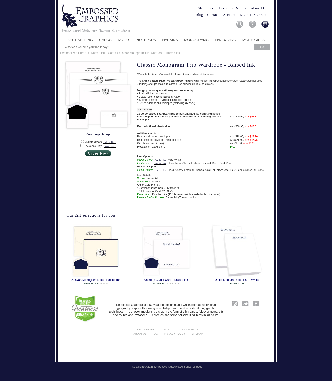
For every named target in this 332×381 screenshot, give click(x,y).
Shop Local (206, 8)
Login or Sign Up (253, 15)
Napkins (170, 40)
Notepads (146, 40)
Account (229, 15)
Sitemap (197, 333)
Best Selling (80, 40)
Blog (199, 15)
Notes (124, 40)
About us (140, 333)
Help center (146, 329)
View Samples (160, 160)
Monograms (196, 40)
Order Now (98, 153)
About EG (258, 8)
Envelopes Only (100, 146)
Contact (213, 15)
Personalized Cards (73, 53)
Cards (105, 40)
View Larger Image (98, 134)
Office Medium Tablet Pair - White (236, 280)
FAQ (155, 333)
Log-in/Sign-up (189, 329)
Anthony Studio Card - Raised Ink (166, 280)
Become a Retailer (233, 8)
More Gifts (253, 40)
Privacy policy (174, 333)
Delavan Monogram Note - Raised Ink (95, 280)
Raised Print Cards (103, 53)
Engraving (225, 40)
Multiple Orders (100, 142)
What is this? (109, 142)
